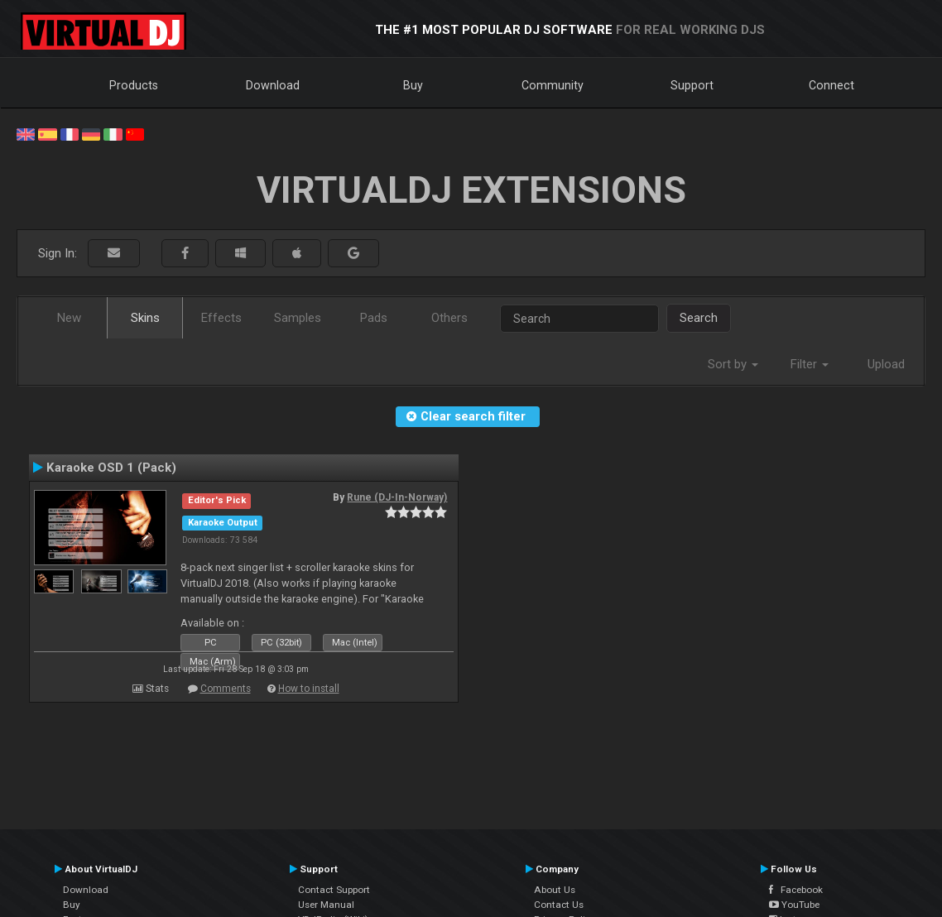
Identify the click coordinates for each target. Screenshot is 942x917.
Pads (373, 317)
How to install (308, 688)
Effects (221, 317)
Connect (831, 85)
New (69, 317)
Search (699, 317)
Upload (886, 364)
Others (449, 317)
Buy (413, 85)
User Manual (326, 904)
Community (552, 85)
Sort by (733, 364)
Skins (145, 317)
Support (692, 85)
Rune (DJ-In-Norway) (397, 497)
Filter (810, 364)
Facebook (796, 889)
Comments (225, 688)
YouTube (794, 904)
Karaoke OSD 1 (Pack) (111, 467)
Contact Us (559, 904)
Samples (297, 317)
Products (133, 85)
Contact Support (334, 889)
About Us (554, 889)
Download (273, 85)
